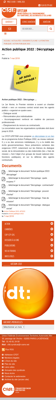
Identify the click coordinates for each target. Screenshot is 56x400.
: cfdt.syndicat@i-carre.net (15, 345)
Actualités (16, 41)
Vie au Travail (10, 251)
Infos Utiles (9, 256)
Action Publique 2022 (11, 211)
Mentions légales (12, 358)
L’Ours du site (11, 361)
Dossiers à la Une (12, 240)
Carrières (9, 229)
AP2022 (22, 211)
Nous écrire (10, 373)
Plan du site (10, 364)
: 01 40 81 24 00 (10, 342)
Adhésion (46, 21)
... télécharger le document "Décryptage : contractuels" (30, 185)
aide (50, 5)
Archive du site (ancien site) (17, 379)
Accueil (7, 41)
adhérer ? (9, 21)
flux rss (44, 5)
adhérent (28, 21)
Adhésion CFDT (12, 355)
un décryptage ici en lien (43, 136)
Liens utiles (9, 367)
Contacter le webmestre (15, 376)
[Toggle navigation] (5, 34)
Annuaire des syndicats (15, 370)
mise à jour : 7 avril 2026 (14, 1)
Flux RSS (9, 349)
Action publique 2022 (16, 214)
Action (7, 223)
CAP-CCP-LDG (10, 234)
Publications (10, 245)
